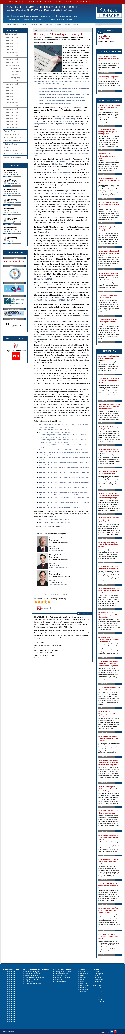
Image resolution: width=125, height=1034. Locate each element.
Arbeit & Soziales (15, 71)
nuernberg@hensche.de (14, 231)
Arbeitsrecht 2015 (12, 84)
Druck (82, 976)
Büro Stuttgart (99, 1002)
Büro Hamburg (99, 992)
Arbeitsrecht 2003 (12, 121)
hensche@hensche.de (57, 551)
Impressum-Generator (13, 19)
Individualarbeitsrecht (62, 974)
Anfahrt (6, 176)
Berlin (9, 24)
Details (13, 176)
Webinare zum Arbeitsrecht (13, 154)
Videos (6, 147)
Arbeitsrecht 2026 (12, 37)
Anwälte (75, 24)
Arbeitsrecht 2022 (12, 50)
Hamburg (25, 24)
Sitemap (83, 988)
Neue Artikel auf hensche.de (34, 978)
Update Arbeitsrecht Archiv (12, 157)
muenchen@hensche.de (14, 222)
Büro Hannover (99, 994)
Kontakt (82, 980)
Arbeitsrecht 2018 (12, 62)
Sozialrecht (58, 980)
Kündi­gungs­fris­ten (40, 124)
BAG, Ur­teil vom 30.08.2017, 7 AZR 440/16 (54, 432)
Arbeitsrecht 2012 (12, 93)
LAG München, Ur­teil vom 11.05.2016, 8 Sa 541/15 (56, 300)
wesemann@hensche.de (58, 585)
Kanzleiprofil (70, 19)
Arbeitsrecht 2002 (12, 125)
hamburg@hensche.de (13, 193)
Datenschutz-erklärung (98, 980)
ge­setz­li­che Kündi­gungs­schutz (68, 124)
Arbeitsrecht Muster (37, 19)
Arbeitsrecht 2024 (12, 43)
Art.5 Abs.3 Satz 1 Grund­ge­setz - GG (57, 172)
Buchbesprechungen (32, 972)
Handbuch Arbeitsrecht (32, 16)
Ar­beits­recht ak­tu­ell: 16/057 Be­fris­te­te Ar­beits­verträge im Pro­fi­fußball (63, 492)
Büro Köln (97, 996)
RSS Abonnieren (84, 614)
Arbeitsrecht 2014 (12, 87)
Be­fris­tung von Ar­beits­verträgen (65, 119)
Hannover (34, 24)
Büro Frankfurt (99, 990)
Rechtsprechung (15, 68)
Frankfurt (16, 24)
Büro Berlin (98, 988)
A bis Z (82, 972)
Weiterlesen (104, 125)
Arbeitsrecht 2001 (12, 128)
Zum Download (105, 72)
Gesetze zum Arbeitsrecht (48, 16)
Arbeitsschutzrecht (61, 976)
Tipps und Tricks (9, 131)
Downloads (84, 974)
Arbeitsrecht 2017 (12, 65)
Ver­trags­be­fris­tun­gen (80, 71)
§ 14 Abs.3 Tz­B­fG (77, 140)
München (49, 24)
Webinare (61, 19)
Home (8, 16)
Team (96, 976)
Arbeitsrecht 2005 (12, 115)
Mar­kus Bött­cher (78, 65)
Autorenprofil (44, 608)
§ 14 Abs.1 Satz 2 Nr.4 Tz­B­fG (61, 164)
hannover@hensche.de (14, 202)
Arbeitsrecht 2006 (12, 112)
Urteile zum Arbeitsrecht (64, 16)
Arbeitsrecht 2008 (12, 106)
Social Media (84, 986)
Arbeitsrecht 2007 (12, 109)
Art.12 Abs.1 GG (52, 332)
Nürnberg (58, 24)
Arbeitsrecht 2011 (12, 96)
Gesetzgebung (15, 78)
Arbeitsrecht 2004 (12, 118)
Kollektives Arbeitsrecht (63, 978)
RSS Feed (83, 984)
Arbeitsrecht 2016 (12, 81)
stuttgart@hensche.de (13, 241)
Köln (41, 24)
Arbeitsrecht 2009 (12, 103)
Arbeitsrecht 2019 (12, 59)
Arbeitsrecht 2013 (12, 90)
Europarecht (14, 75)
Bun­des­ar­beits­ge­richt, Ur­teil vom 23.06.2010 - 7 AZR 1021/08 (61, 450)
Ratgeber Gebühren (50, 19)
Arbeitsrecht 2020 (12, 56)
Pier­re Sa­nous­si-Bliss (56, 236)
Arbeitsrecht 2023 (12, 46)
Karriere (83, 978)
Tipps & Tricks (25, 19)
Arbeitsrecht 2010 (12, 100)
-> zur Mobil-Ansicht (11, 30)
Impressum (98, 978)
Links (82, 982)
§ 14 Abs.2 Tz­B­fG (50, 137)
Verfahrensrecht (60, 982)
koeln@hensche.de (12, 212)
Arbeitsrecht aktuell (18, 16)
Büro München (99, 998)
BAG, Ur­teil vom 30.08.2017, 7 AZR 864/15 (54, 430)
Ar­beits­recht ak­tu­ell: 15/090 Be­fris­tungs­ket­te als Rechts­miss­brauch (63, 495)
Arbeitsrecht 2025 (12, 40)
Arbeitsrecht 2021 (12, 53)
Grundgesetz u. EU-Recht (63, 972)
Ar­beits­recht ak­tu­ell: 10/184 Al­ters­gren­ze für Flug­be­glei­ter (59, 507)
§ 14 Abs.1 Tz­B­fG (49, 130)
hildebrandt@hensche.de (58, 568)
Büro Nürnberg (99, 1000)
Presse (75, 16)
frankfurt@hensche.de (13, 183)
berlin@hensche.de (12, 174)
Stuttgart (67, 24)
